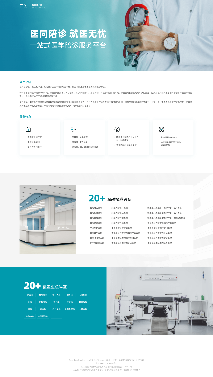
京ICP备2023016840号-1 (106, 363)
